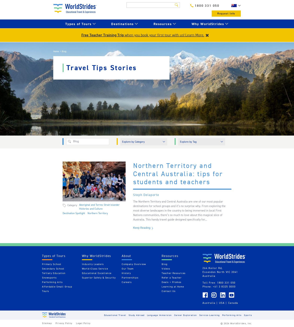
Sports (248, 315)
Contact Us (169, 291)
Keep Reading (141, 227)
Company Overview (134, 264)
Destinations (122, 24)
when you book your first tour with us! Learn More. (142, 35)
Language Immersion (159, 315)
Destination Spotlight (74, 213)
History (126, 273)
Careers (127, 282)
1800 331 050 (204, 5)
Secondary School (53, 268)
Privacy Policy (64, 323)
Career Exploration (185, 315)
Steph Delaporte (146, 195)
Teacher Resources (174, 273)
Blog (164, 264)
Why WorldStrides (208, 24)
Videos (166, 268)
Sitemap (47, 323)
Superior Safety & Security (99, 277)
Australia (208, 302)
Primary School (52, 264)
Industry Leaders (93, 264)
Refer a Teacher (172, 277)
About (126, 256)
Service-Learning (209, 315)
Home (56, 51)
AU (235, 5)
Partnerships (130, 277)
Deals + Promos (172, 282)
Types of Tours (78, 24)
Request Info (226, 13)
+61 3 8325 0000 (224, 286)
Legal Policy (83, 323)
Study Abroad (137, 315)
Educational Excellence (97, 273)
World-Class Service (95, 268)
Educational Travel (115, 315)
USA (222, 302)
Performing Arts (52, 282)
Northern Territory (98, 213)
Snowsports (49, 277)
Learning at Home (173, 286)
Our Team (128, 268)
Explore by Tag (188, 141)
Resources (163, 24)
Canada (233, 302)
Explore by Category (133, 141)
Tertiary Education (53, 273)
